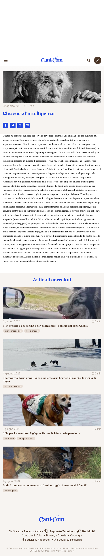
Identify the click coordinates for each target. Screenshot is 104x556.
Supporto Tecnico (58, 531)
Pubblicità (86, 531)
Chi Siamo (14, 531)
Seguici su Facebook (36, 539)
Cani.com (52, 59)
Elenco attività (32, 531)
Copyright (76, 535)
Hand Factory (67, 551)
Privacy (50, 535)
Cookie (62, 535)
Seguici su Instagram (68, 539)
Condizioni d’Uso (32, 535)
